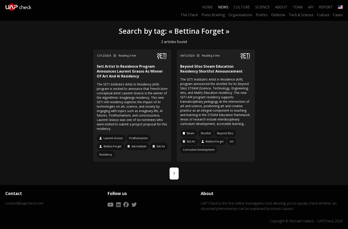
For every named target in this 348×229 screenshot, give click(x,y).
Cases (338, 14)
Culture (242, 7)
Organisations (240, 14)
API (311, 7)
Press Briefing (213, 14)
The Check (189, 14)
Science (262, 7)
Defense (278, 14)
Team (298, 7)
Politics (262, 14)
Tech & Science (301, 14)
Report (326, 7)
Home (207, 7)
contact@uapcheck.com (24, 203)
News (223, 7)
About (281, 7)
